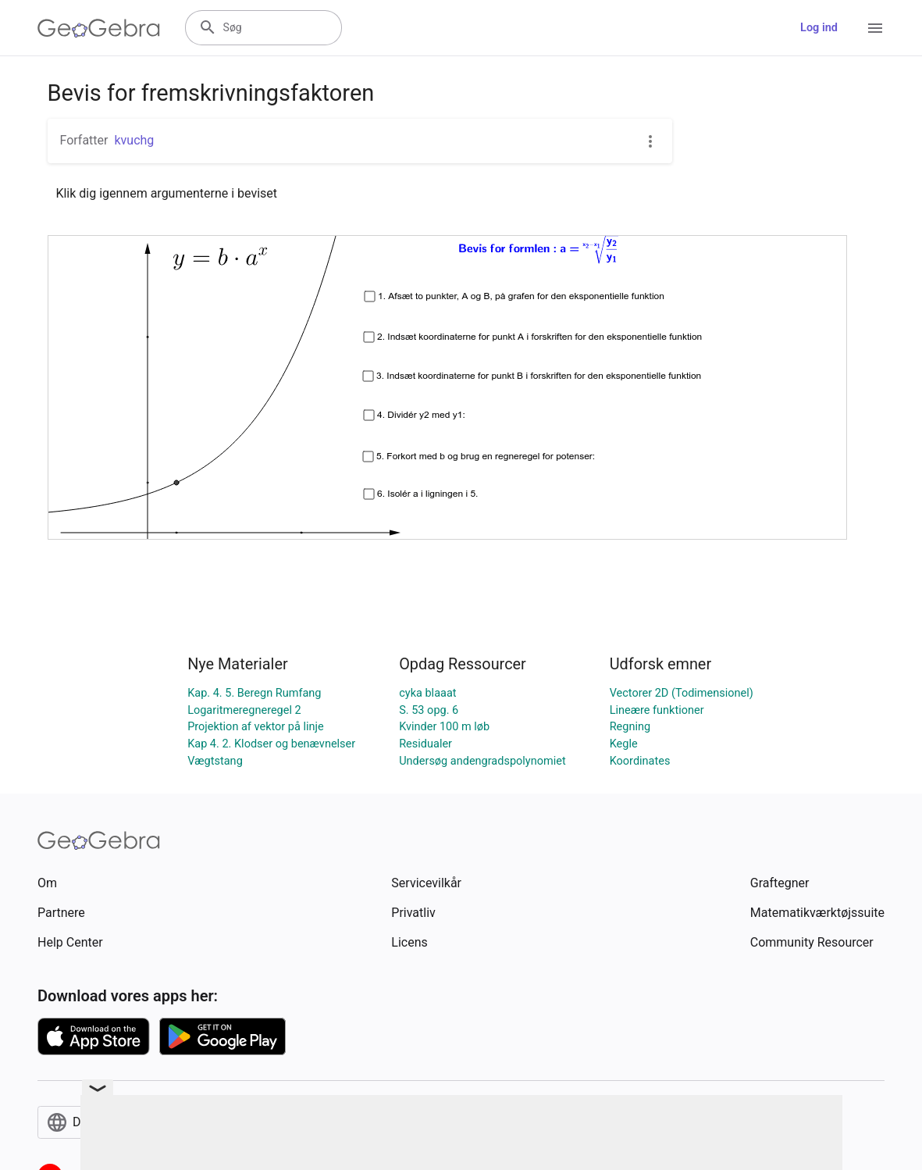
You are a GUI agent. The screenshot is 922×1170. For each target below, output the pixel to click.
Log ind (819, 27)
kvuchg (134, 140)
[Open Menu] (875, 28)
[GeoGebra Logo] (98, 28)
